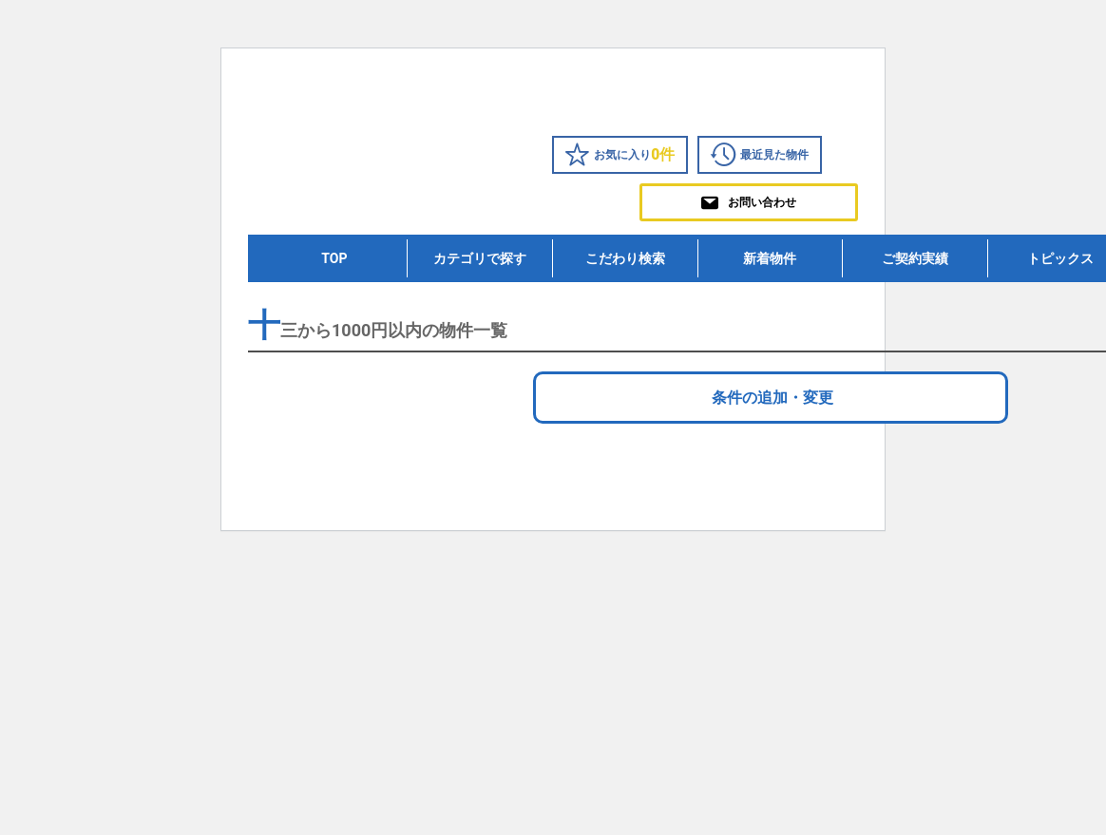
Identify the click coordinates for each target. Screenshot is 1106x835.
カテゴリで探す (479, 258)
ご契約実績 (915, 258)
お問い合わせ (748, 202)
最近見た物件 (760, 154)
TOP (334, 258)
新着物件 (769, 258)
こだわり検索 (625, 258)
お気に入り (620, 155)
